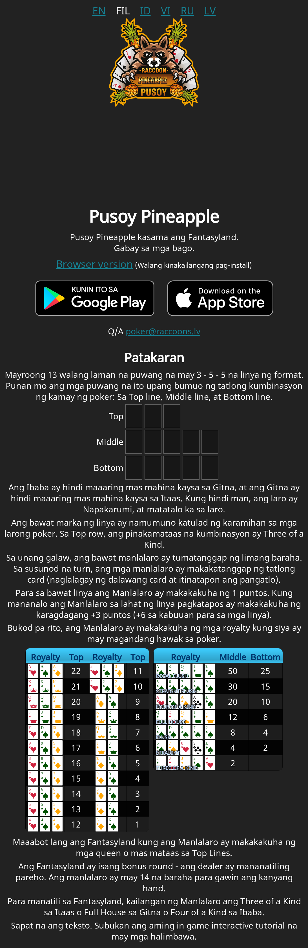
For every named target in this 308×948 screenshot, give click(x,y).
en (99, 10)
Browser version (94, 264)
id (145, 10)
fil (123, 10)
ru (187, 10)
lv (210, 10)
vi (165, 10)
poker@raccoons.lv (163, 331)
